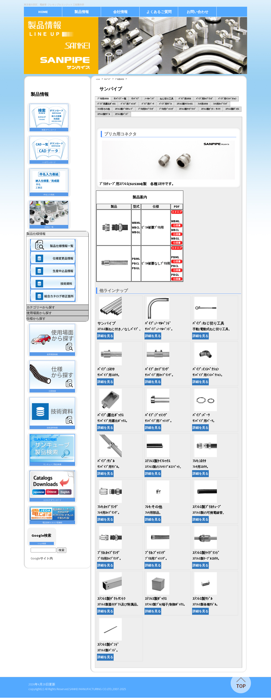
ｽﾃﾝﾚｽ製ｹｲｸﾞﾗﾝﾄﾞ (187, 109)
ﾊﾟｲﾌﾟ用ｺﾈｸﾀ (185, 98)
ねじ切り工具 (166, 98)
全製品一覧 (49, 214)
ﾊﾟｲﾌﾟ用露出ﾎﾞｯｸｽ (106, 104)
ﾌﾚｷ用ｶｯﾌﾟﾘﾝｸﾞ (220, 104)
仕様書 (177, 225)
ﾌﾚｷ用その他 (103, 109)
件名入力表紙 (49, 182)
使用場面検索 (52, 339)
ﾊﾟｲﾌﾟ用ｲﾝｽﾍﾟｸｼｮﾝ (227, 98)
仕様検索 (52, 376)
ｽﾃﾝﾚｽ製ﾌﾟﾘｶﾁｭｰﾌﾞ (124, 109)
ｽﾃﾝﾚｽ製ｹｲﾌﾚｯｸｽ (185, 104)
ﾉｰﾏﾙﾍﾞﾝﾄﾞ (150, 98)
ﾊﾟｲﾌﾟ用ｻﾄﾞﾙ (165, 104)
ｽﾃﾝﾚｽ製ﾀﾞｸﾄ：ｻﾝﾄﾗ (210, 109)
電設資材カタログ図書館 (52, 515)
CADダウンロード (49, 149)
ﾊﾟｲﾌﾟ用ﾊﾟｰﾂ (148, 104)
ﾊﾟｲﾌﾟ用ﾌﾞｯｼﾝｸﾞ (128, 104)
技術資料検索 (52, 413)
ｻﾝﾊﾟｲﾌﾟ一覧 (120, 98)
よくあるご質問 (159, 11)
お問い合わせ (197, 11)
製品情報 (81, 11)
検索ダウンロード (49, 117)
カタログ (177, 211)
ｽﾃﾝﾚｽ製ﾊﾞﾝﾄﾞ (122, 114)
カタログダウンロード (52, 486)
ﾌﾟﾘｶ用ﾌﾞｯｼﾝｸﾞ (166, 109)
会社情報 (120, 11)
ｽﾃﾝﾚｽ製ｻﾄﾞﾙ (103, 114)
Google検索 (42, 543)
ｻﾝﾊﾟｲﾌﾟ (107, 79)
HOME (43, 11)
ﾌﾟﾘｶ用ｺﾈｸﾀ (119, 79)
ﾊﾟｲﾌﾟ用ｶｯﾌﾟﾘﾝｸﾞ (204, 98)
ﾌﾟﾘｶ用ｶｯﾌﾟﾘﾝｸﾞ (146, 109)
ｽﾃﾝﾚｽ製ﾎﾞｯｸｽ (232, 109)
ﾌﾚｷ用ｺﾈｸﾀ (203, 104)
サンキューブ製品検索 (52, 449)
